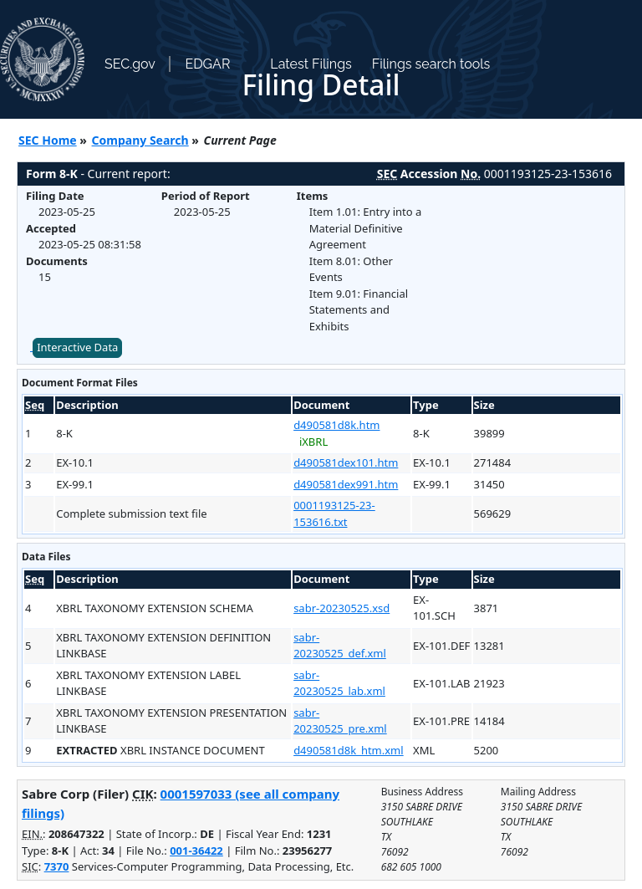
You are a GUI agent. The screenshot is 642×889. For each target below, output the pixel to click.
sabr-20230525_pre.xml (340, 721)
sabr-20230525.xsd (341, 608)
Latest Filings (310, 64)
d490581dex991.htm (345, 484)
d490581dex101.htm (345, 462)
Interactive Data (77, 347)
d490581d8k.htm (336, 424)
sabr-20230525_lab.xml (339, 683)
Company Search (140, 140)
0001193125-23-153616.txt (334, 513)
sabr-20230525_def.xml (339, 646)
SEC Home (47, 140)
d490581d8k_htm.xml (348, 750)
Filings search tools (431, 64)
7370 (56, 866)
